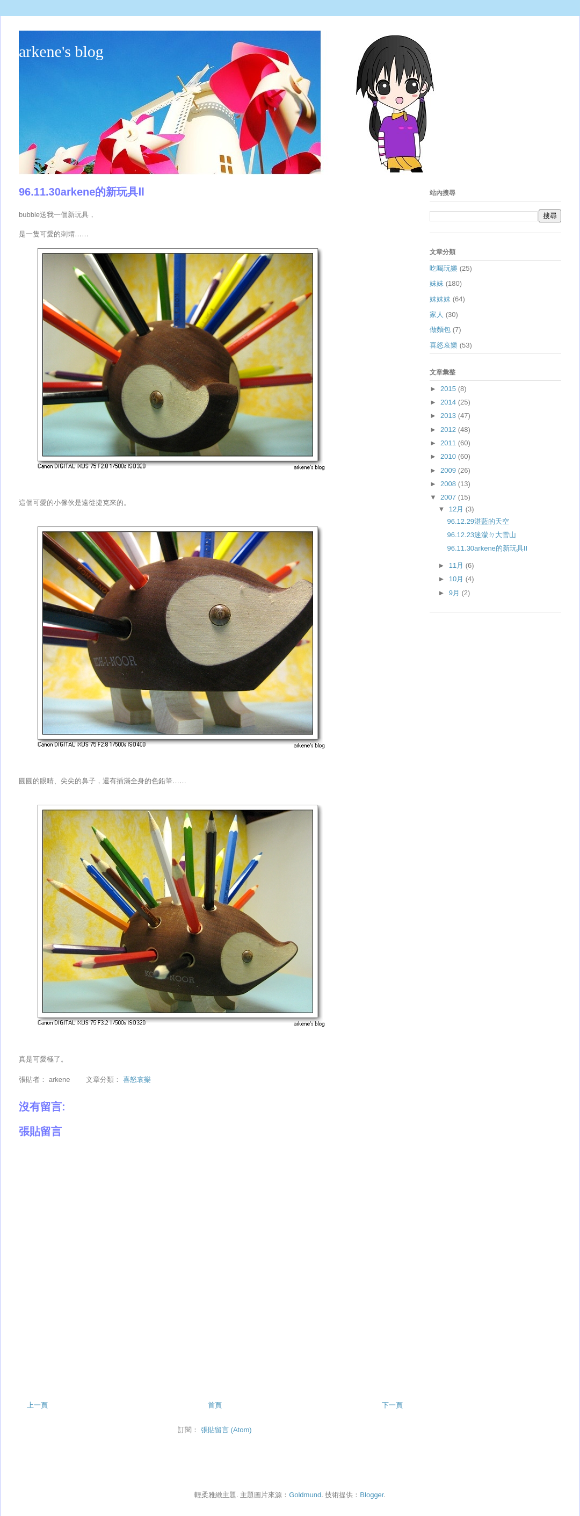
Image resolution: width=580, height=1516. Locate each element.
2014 (449, 402)
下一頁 (392, 1405)
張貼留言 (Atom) (226, 1430)
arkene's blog (61, 51)
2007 (449, 497)
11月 (457, 565)
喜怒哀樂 (137, 1079)
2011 (449, 443)
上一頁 (37, 1405)
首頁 (215, 1405)
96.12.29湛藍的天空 (478, 521)
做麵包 (440, 330)
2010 (449, 456)
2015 (449, 389)
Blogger (371, 1495)
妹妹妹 (440, 299)
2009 (449, 470)
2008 (449, 484)
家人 (437, 315)
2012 (449, 429)
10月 (457, 579)
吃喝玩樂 (444, 268)
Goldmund (305, 1495)
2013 (449, 416)
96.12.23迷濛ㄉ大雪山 (481, 535)
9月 (455, 593)
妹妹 (437, 283)
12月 (457, 509)
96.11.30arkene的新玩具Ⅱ (487, 548)
